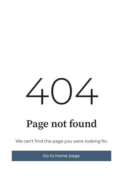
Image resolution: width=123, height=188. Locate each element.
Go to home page (61, 155)
